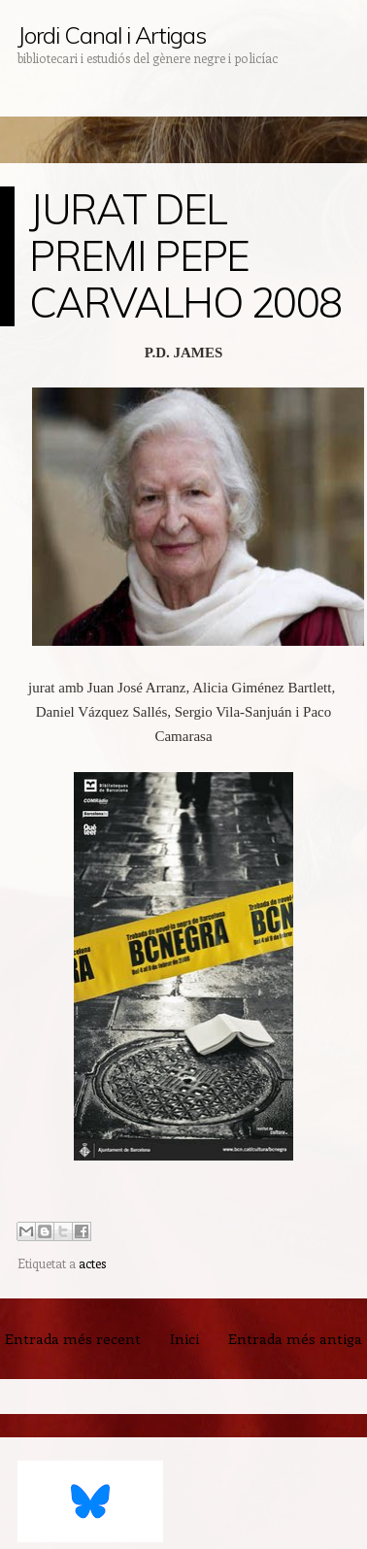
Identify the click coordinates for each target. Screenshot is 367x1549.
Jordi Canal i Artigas (111, 35)
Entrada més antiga (295, 1338)
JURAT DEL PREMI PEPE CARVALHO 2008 (185, 256)
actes (92, 1263)
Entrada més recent (73, 1338)
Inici (184, 1338)
